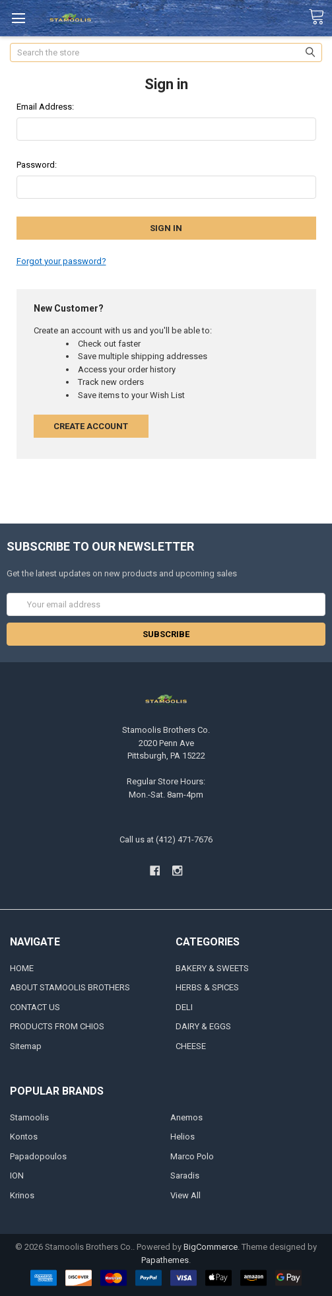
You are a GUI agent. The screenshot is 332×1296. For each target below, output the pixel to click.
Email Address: (45, 107)
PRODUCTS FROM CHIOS (57, 1026)
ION (17, 1175)
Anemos (186, 1117)
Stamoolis (29, 1117)
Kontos (24, 1137)
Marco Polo (192, 1156)
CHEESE (191, 1046)
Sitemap (26, 1046)
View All (185, 1195)
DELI (184, 1007)
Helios (182, 1137)
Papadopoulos (38, 1156)
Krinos (22, 1195)
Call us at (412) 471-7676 (166, 839)
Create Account (90, 426)
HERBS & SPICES (207, 987)
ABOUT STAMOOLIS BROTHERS (70, 987)
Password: (37, 165)
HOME (22, 968)
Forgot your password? (61, 261)
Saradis (184, 1175)
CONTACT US (35, 1007)
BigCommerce (210, 1247)
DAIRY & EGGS (203, 1026)
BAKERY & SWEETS (212, 968)
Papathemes (165, 1260)
